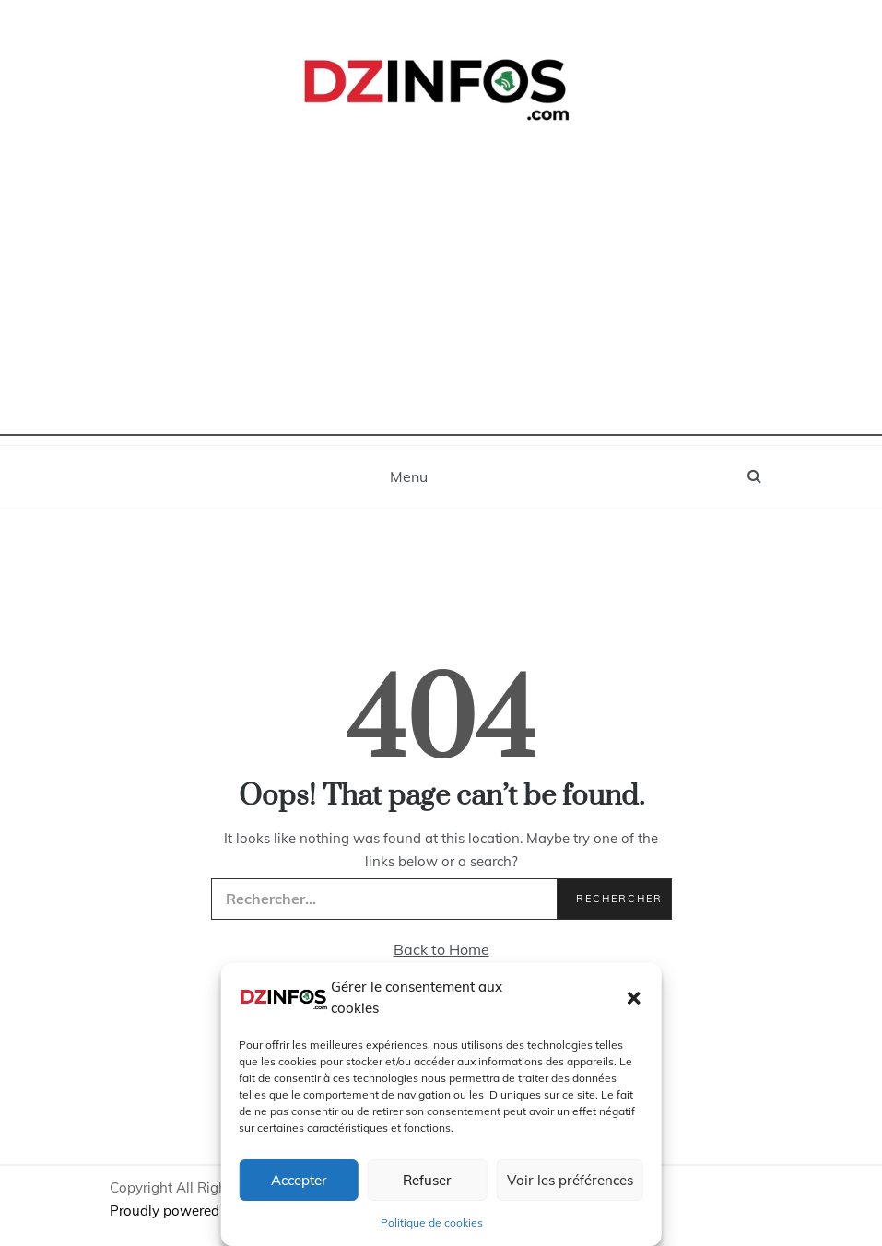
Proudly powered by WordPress (213, 1210)
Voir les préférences (570, 1180)
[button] (634, 998)
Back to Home (441, 949)
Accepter (299, 1180)
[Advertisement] (441, 307)
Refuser (427, 1180)
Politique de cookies (432, 1222)
